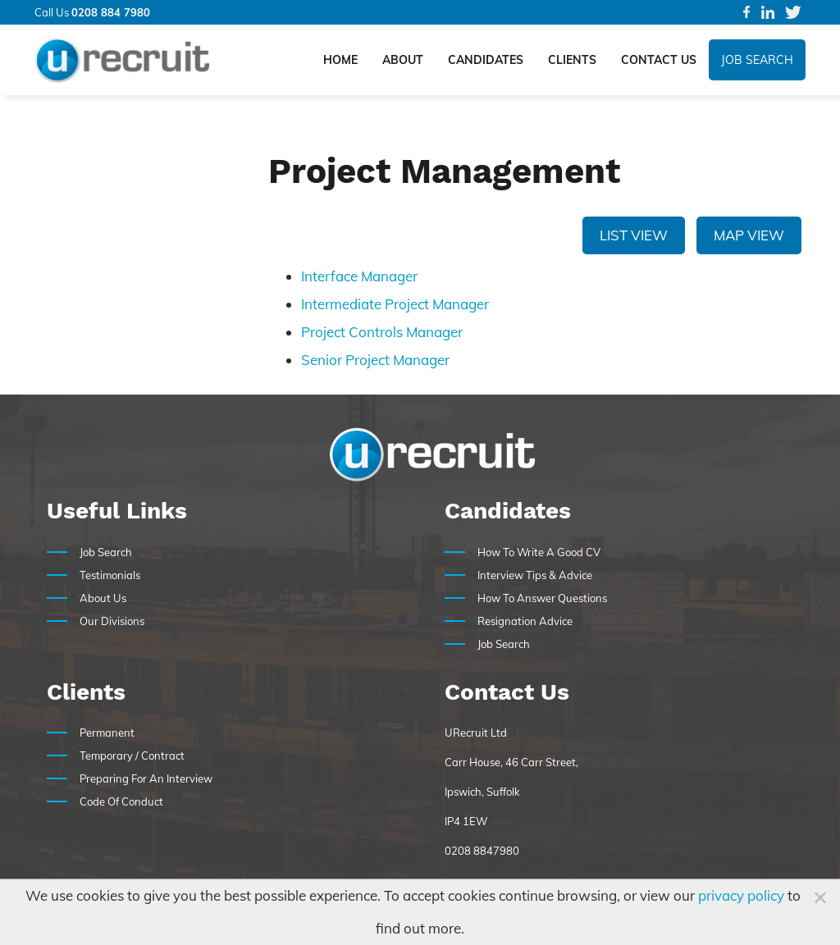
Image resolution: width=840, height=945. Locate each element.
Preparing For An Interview (146, 778)
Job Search (757, 59)
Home (340, 59)
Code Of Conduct (121, 801)
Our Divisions (112, 621)
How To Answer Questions (542, 598)
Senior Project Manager (375, 359)
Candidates (485, 59)
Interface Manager (359, 276)
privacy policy (741, 895)
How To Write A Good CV (538, 552)
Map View (749, 235)
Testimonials (110, 575)
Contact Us (658, 59)
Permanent (107, 732)
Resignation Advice (525, 621)
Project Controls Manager (382, 331)
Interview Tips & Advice (534, 575)
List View (634, 235)
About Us (103, 598)
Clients (572, 59)
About (402, 59)
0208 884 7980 (110, 12)
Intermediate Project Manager (395, 304)
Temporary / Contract (132, 755)
